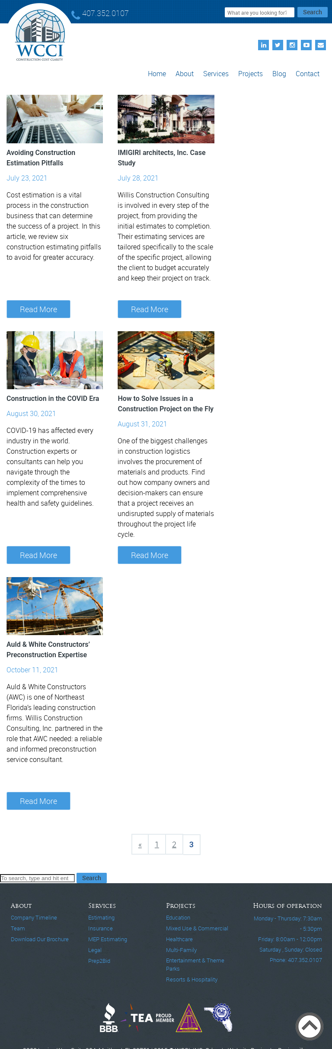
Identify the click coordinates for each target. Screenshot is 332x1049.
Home (157, 73)
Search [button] (312, 12)
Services (216, 73)
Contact (307, 73)
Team (18, 928)
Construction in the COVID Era (52, 398)
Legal (95, 950)
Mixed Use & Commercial (197, 928)
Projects (250, 73)
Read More (38, 309)
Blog (279, 73)
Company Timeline (34, 917)
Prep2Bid (99, 961)
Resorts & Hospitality (191, 979)
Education (178, 917)
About (185, 73)
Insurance (100, 928)
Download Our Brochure (40, 939)
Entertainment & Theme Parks (195, 964)
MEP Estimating (107, 939)
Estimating (101, 917)
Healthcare (179, 939)
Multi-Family (181, 950)
